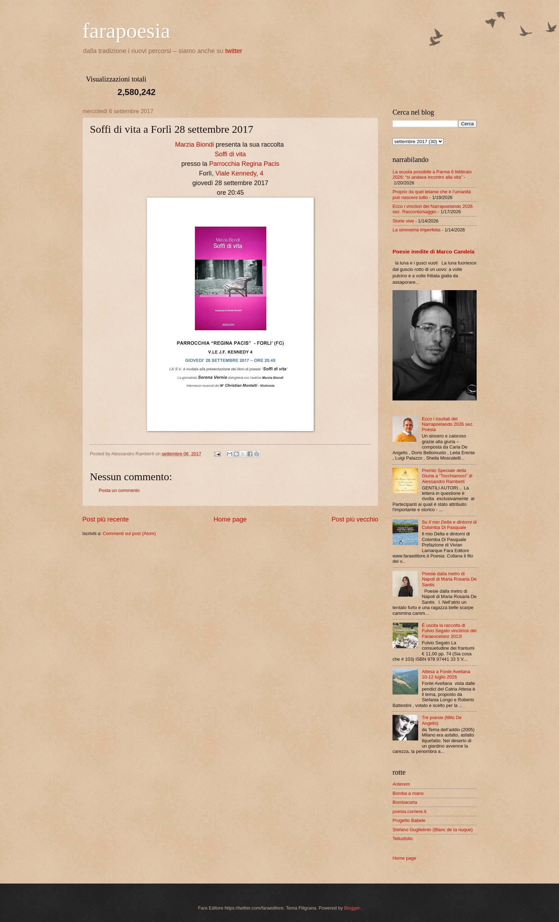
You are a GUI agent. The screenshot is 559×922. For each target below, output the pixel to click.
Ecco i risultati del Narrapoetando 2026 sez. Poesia (447, 424)
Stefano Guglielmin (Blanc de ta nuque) (433, 829)
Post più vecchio (355, 519)
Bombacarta (405, 802)
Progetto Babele (409, 820)
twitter (233, 50)
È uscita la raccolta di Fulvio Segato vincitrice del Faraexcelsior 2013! (449, 631)
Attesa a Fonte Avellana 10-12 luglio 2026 (446, 674)
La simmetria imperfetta (417, 229)
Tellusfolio (403, 838)
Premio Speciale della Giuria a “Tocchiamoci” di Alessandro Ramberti (447, 476)
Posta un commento (119, 490)
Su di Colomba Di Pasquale (449, 524)
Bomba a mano (408, 793)
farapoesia (126, 30)
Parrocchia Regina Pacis (244, 163)
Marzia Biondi (194, 144)
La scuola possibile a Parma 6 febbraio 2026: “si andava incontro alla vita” (432, 174)
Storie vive (403, 221)
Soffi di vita (230, 154)
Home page (230, 519)
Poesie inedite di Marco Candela (434, 251)
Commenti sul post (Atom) (129, 533)
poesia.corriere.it (409, 811)
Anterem (401, 784)
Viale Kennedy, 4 (239, 173)
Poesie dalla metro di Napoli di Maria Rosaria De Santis (449, 579)
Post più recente (105, 519)
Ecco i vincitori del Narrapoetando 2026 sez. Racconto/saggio (433, 209)
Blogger (352, 908)
